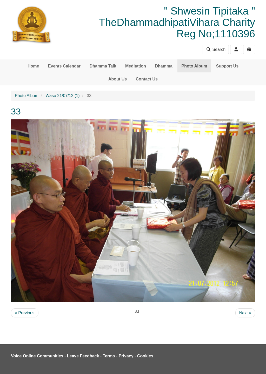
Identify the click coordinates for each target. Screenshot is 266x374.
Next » (245, 313)
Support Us (227, 66)
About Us (117, 79)
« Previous (25, 313)
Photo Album (194, 66)
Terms (109, 356)
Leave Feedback (83, 356)
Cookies (145, 356)
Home (33, 66)
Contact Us (147, 79)
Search (215, 49)
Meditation (135, 66)
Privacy (126, 356)
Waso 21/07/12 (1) (63, 95)
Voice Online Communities (37, 356)
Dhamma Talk (103, 66)
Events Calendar (64, 66)
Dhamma (163, 66)
